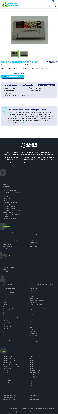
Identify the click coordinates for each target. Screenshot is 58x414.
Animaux (32, 232)
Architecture (6, 300)
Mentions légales (49, 408)
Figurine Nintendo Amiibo (9, 360)
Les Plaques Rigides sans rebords (12, 210)
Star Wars (32, 315)
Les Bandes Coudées (8, 198)
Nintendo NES (6, 379)
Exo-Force (5, 328)
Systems (32, 321)
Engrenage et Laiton (8, 188)
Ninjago (32, 292)
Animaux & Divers (7, 284)
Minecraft (32, 286)
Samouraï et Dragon (35, 238)
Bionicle (5, 306)
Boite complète (7, 182)
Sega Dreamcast (34, 383)
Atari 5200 (5, 370)
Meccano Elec (6, 186)
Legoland (32, 343)
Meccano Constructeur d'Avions (11, 214)
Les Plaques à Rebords (9, 208)
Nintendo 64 (6, 383)
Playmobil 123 (33, 246)
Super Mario (33, 319)
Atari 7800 (5, 372)
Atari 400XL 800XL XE (35, 399)
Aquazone (5, 298)
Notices (32, 294)
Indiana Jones (6, 339)
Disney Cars (33, 339)
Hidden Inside (6, 337)
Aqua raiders (6, 296)
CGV (29, 410)
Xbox (31, 389)
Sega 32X (32, 379)
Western (5, 242)
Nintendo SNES (7, 381)
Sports (31, 313)
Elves (4, 324)
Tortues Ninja (33, 325)
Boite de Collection (8, 212)
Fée (31, 244)
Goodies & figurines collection (11, 366)
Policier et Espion (34, 234)
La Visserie (6, 194)
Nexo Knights (33, 290)
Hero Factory (6, 335)
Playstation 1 (33, 360)
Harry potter (6, 333)
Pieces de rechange (8, 286)
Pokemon (5, 271)
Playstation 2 (33, 362)
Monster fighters (34, 288)
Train (31, 327)
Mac (31, 397)
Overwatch (32, 296)
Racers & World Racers (36, 304)
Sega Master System (35, 372)
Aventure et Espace (8, 246)
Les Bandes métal (7, 204)
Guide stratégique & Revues (10, 364)
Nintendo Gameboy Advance (10, 397)
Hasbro (5, 265)
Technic (32, 323)
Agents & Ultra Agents (9, 292)
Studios (32, 317)
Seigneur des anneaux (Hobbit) (38, 309)
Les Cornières (6, 196)
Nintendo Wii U (7, 389)
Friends (5, 331)
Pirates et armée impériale (37, 300)
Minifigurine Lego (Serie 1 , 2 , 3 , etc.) (13, 288)
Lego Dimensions (34, 341)
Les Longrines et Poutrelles (10, 200)
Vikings (31, 329)
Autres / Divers (33, 395)
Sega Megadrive (34, 374)
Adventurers (6, 290)
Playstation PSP (34, 368)
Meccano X (6, 216)
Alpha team (6, 294)
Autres (4, 269)
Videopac (32, 387)
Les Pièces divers (7, 178)
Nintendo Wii (6, 387)
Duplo (31, 337)
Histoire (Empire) (34, 242)
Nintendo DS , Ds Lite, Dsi (10, 399)
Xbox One (32, 393)
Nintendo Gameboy (8, 393)
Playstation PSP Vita (35, 370)
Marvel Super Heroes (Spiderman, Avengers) (41, 284)
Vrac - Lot (32, 331)
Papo (4, 261)
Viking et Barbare (34, 240)
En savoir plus (22, 122)
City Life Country (7, 244)
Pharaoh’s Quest (34, 298)
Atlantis (5, 304)
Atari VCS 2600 (7, 368)
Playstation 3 (33, 364)
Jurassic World (6, 341)
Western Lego (33, 333)
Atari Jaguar (6, 374)
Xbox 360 (32, 391)
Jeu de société (33, 335)
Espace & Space (7, 326)
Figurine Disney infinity (9, 358)
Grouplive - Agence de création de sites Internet (29, 412)
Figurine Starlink (7, 362)
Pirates (5, 238)
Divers (4, 234)
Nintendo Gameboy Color (9, 395)
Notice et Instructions (8, 180)
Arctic (4, 302)
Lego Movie (6, 343)
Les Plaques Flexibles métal (10, 206)
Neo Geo (5, 377)
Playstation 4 (33, 366)
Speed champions (34, 311)
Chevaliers (5, 236)
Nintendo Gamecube (8, 385)
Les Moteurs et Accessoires (10, 202)
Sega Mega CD (34, 377)
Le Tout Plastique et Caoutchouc (11, 192)
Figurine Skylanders (8, 356)
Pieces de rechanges (8, 232)
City (4, 313)
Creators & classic (7, 315)
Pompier (32, 236)
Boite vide (5, 184)
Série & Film (6, 248)
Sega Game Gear (34, 385)
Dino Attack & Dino (8, 320)
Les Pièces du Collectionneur (10, 218)
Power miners (33, 302)
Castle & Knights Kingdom (10, 309)
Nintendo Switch (7, 391)
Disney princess (7, 322)
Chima (4, 311)
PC (30, 358)
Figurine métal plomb (8, 267)
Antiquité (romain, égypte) (10, 240)
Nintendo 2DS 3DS (35, 356)
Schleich (5, 263)
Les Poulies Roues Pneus (9, 190)
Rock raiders (33, 306)
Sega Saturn (33, 381)
